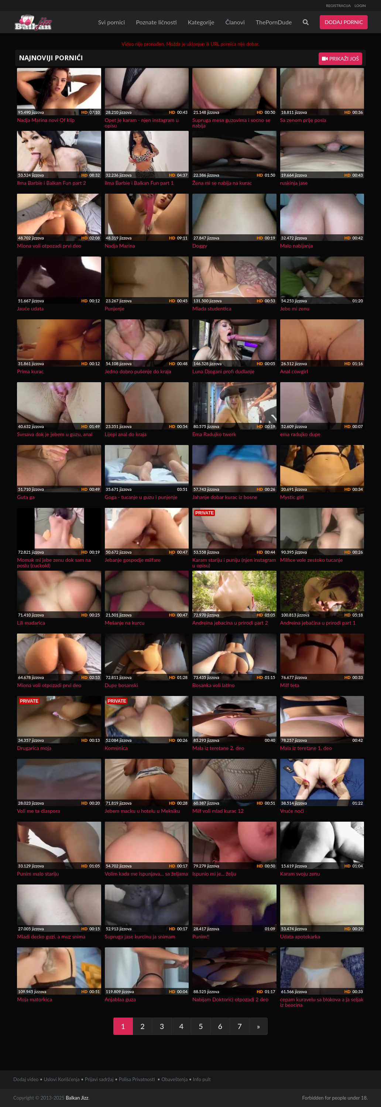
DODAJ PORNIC (344, 22)
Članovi (234, 22)
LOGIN (360, 5)
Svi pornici (111, 22)
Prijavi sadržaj (99, 1079)
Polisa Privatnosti (137, 1079)
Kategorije (201, 22)
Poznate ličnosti (156, 22)
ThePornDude (274, 22)
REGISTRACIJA (338, 5)
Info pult (202, 1079)
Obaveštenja (174, 1079)
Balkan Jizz (77, 1098)
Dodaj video (25, 1079)
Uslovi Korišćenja (62, 1079)
